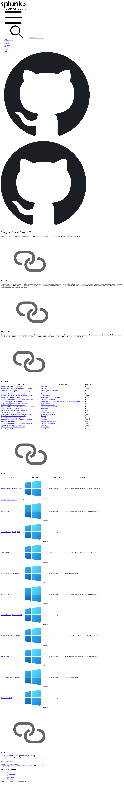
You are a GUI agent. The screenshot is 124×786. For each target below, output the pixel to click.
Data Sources (10, 239)
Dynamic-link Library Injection (49, 403)
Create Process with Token (48, 427)
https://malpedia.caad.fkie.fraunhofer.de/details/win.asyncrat (20, 768)
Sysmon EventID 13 (6, 669)
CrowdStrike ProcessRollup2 (8, 513)
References (10, 241)
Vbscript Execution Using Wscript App (11, 421)
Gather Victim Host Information (56, 442)
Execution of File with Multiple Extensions (12, 425)
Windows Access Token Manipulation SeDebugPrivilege (16, 427)
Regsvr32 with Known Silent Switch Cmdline (13, 438)
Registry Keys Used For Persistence (10, 410)
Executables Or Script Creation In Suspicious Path (14, 423)
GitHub (7, 774)
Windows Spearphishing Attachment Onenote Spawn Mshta (17, 412)
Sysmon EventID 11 (6, 607)
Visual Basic (44, 421)
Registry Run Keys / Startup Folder (50, 410)
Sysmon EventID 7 (6, 565)
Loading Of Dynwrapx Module (9, 403)
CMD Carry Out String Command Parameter (13, 418)
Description (10, 235)
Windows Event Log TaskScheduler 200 (11, 648)
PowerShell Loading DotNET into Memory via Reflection (16, 432)
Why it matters (11, 236)
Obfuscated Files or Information (49, 420)
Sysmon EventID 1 (6, 524)
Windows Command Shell (48, 418)
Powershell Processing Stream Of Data (11, 399)
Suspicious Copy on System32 (9, 434)
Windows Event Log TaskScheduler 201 (11, 628)
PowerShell (44, 399)
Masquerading (45, 407)
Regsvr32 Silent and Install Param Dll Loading (13, 429)
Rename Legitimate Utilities (48, 425)
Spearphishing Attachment (48, 412)
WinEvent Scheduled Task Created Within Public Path (15, 405)
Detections (10, 238)
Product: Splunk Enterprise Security (70, 249)
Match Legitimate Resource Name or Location (53, 414)
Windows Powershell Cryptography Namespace (14, 431)
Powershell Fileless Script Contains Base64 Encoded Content (17, 420)
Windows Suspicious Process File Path (11, 414)
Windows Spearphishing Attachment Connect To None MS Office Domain (21, 436)
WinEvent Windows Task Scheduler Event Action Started (16, 409)
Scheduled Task (45, 405)
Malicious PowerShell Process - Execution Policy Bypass (16, 401)
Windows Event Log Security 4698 (10, 586)
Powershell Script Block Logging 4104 (11, 501)
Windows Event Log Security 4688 (10, 545)
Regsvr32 (43, 429)
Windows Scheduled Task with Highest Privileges (14, 416)
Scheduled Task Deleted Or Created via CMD (13, 440)
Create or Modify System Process (76, 414)
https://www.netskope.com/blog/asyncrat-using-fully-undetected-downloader (24, 770)
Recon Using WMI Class (7, 442)
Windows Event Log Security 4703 (10, 690)
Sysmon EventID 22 (6, 711)
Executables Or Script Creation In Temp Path (13, 407)
